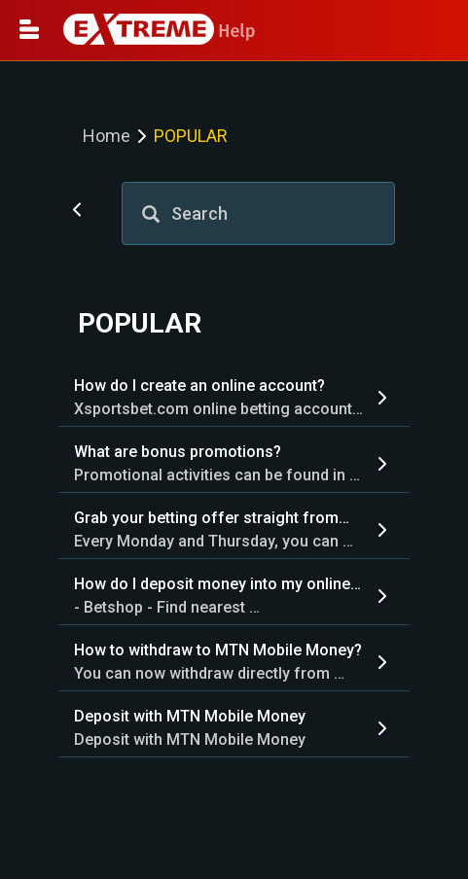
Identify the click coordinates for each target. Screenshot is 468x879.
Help (159, 31)
